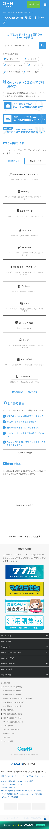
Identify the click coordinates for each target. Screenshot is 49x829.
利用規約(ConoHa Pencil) (12, 706)
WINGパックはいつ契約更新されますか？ (25, 416)
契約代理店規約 (8, 710)
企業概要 (6, 737)
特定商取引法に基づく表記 (12, 714)
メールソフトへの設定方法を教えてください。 (25, 435)
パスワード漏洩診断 (8, 781)
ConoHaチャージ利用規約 (12, 690)
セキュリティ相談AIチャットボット (13, 784)
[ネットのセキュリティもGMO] (24, 825)
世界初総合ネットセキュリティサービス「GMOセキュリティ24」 (23, 776)
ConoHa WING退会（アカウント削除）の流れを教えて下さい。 (26, 444)
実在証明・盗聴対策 (8, 787)
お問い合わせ (8, 726)
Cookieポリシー (9, 733)
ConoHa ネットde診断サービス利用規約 (17, 698)
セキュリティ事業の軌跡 (9, 797)
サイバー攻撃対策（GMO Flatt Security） (14, 794)
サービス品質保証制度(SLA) (13, 722)
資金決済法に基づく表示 (12, 718)
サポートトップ (7, 12)
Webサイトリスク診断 (25, 781)
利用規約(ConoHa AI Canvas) (13, 702)
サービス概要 (8, 741)
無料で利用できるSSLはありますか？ (23, 427)
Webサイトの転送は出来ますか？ (21, 421)
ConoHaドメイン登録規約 (12, 687)
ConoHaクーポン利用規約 (12, 694)
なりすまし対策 (36, 794)
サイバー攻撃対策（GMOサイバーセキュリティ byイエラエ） (22, 791)
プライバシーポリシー (11, 729)
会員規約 (6, 683)
